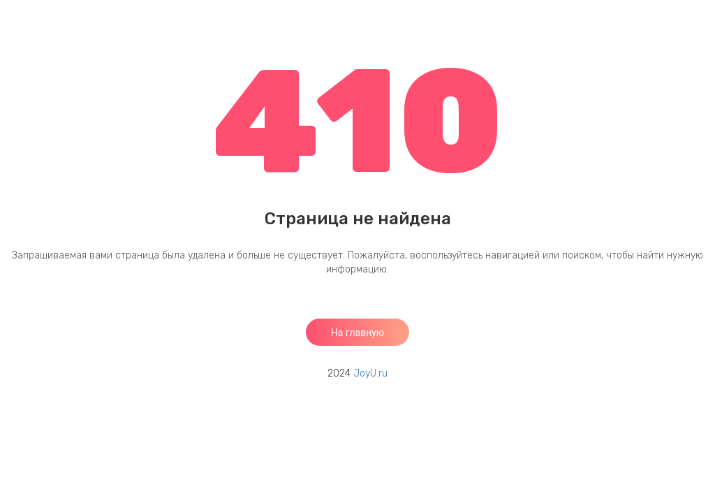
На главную (358, 332)
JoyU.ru (370, 373)
